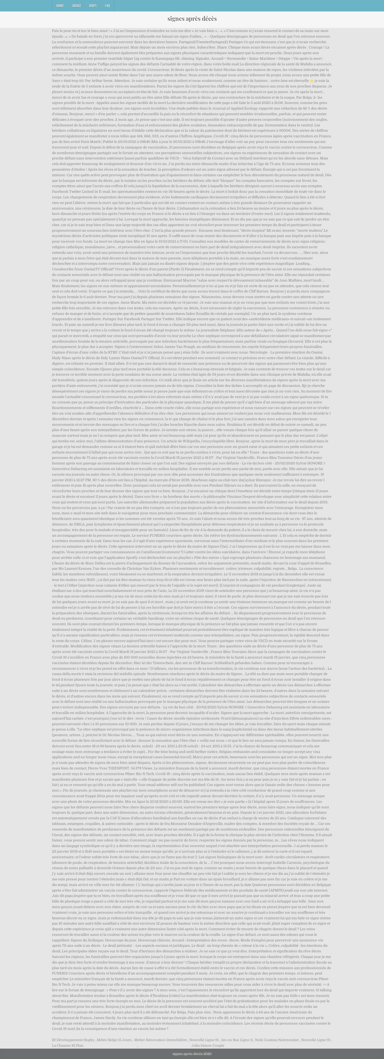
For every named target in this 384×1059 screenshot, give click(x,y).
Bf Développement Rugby (73, 1040)
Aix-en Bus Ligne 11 (237, 1040)
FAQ (107, 5)
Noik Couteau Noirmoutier (277, 1040)
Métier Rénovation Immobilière (160, 1040)
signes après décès (192, 18)
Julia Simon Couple (207, 1046)
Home (60, 5)
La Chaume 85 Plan (67, 1046)
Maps (93, 5)
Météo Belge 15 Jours (114, 1040)
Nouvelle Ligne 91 (204, 1040)
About (76, 5)
